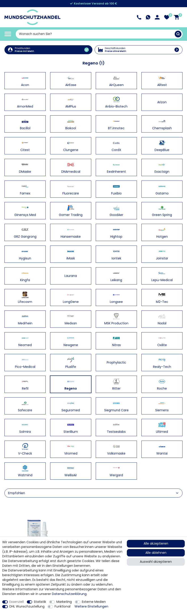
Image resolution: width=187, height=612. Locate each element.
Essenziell (16, 601)
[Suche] (178, 34)
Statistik (40, 601)
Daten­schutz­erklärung (69, 594)
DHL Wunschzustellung (27, 606)
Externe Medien (94, 601)
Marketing (64, 601)
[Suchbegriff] (95, 34)
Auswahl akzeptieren (156, 561)
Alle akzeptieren (156, 543)
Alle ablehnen (155, 552)
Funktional (62, 606)
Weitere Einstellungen (91, 606)
